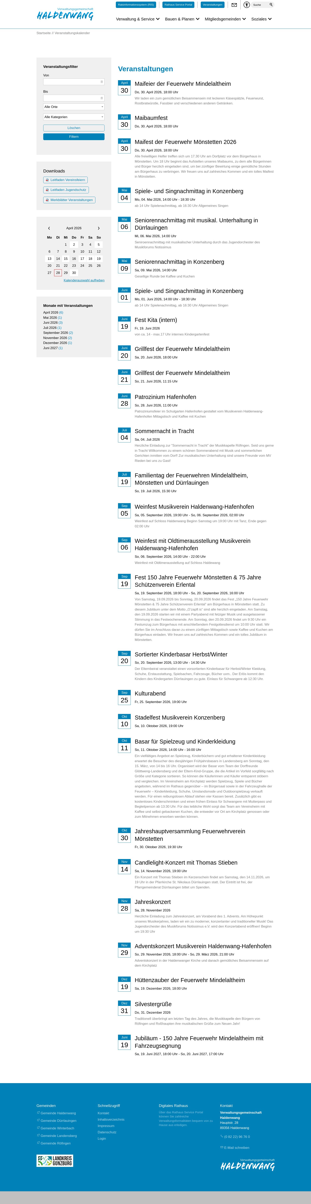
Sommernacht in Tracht (164, 431)
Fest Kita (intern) (156, 320)
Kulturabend (150, 693)
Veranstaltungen (212, 4)
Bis (45, 91)
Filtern (74, 137)
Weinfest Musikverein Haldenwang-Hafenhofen (194, 507)
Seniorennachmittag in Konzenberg (179, 262)
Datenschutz (107, 1132)
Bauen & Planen (179, 19)
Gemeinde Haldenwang (58, 1113)
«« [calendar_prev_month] (54, 228)
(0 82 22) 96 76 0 (237, 1137)
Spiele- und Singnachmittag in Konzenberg (189, 191)
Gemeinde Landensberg (59, 1136)
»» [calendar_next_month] (94, 228)
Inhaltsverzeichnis (111, 1119)
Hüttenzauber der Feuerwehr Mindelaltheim (190, 980)
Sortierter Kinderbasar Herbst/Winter (181, 654)
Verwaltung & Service (135, 19)
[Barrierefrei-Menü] (247, 5)
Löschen (74, 128)
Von (46, 75)
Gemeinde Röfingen (56, 1143)
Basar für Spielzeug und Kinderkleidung (185, 741)
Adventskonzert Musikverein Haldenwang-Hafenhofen (203, 946)
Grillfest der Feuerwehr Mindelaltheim (182, 349)
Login (102, 1138)
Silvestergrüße (153, 1004)
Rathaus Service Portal (178, 4)
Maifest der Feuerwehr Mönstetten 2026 (185, 142)
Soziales (259, 19)
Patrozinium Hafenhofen (165, 397)
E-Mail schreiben (237, 1148)
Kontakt (103, 1113)
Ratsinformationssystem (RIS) (136, 4)
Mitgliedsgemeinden (223, 19)
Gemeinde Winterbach (57, 1128)
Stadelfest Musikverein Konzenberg (180, 717)
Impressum (106, 1126)
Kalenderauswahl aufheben (84, 280)
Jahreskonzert (153, 902)
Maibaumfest (151, 118)
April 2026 (74, 228)
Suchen (271, 5)
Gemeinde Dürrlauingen (59, 1121)
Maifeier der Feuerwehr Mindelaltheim (183, 84)
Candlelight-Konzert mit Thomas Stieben (186, 862)
